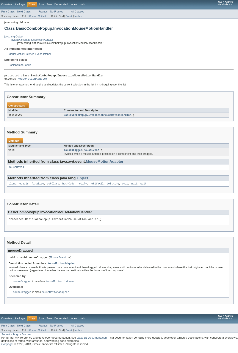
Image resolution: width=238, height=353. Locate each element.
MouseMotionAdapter (33, 80)
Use (41, 4)
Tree (49, 4)
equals (24, 186)
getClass (53, 186)
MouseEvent (91, 152)
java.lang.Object (13, 36)
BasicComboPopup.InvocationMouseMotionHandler (97, 116)
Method (42, 16)
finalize (38, 186)
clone (12, 186)
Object (82, 180)
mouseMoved (16, 169)
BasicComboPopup (20, 65)
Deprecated (61, 4)
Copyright (7, 348)
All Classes (77, 11)
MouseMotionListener (21, 54)
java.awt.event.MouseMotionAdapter (32, 39)
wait (125, 186)
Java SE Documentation (92, 342)
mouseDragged (73, 152)
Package (20, 4)
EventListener (43, 54)
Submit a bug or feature (16, 339)
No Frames (56, 11)
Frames (43, 11)
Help (82, 4)
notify (82, 186)
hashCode (68, 186)
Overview (6, 4)
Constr (32, 16)
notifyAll (97, 186)
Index (73, 4)
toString (113, 186)
